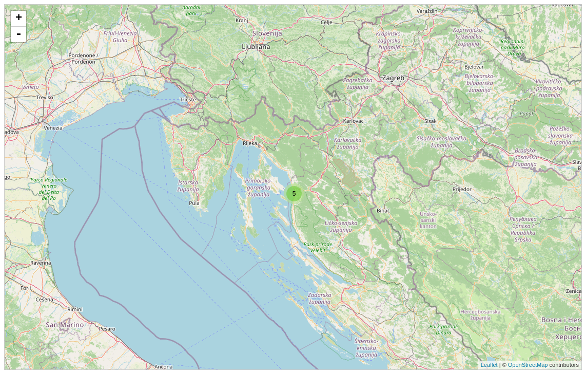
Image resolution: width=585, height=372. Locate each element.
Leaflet (489, 365)
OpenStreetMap (528, 365)
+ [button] (18, 18)
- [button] (18, 34)
